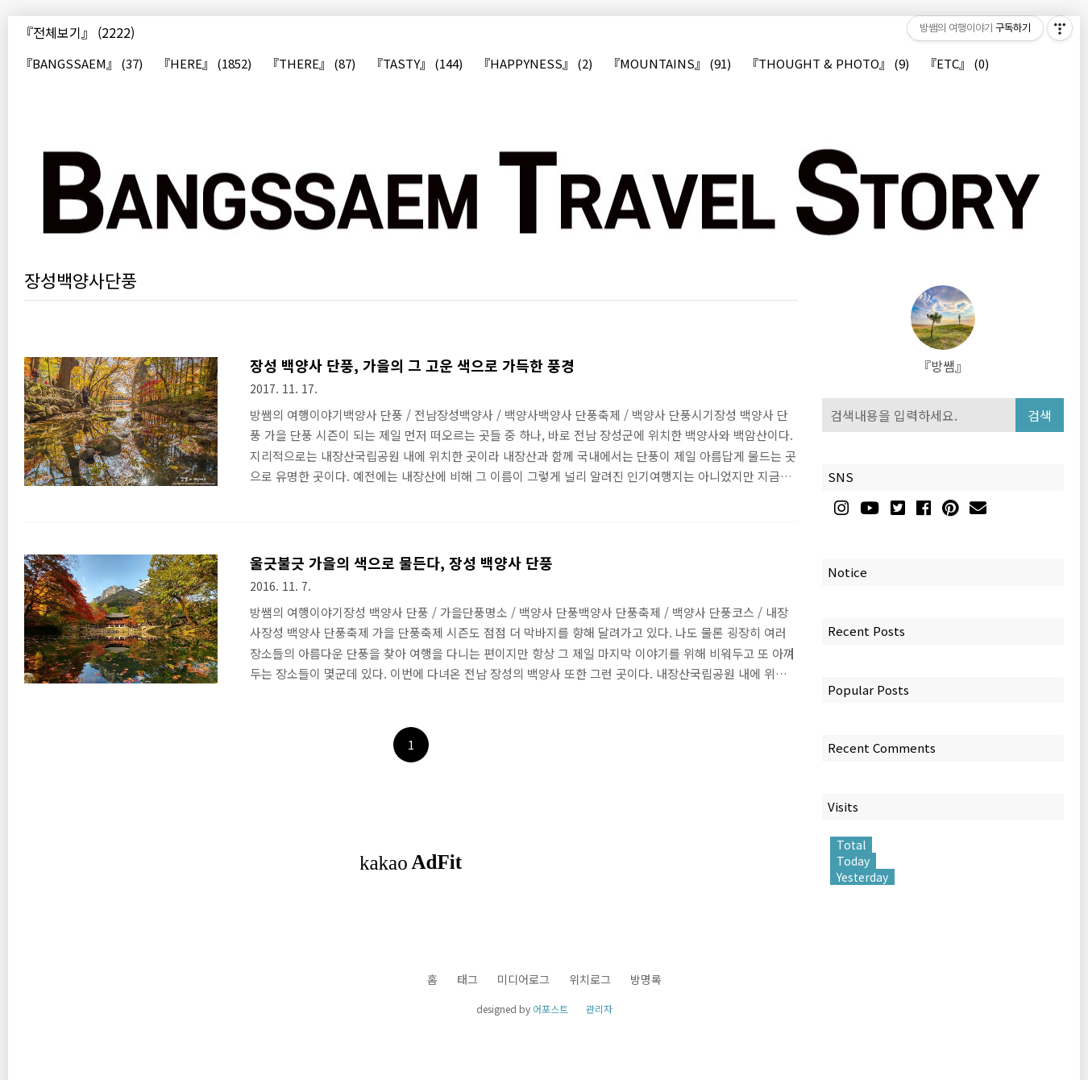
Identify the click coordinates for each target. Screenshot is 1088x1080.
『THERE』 (311, 64)
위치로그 (590, 979)
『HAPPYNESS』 (535, 64)
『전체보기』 (77, 32)
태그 (467, 979)
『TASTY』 (417, 64)
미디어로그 (523, 979)
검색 (1040, 415)
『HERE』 (204, 64)
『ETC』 (956, 64)
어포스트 (550, 1009)
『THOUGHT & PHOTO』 (827, 64)
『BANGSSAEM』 (81, 64)
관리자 (599, 1009)
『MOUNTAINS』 (669, 64)
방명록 (646, 979)
